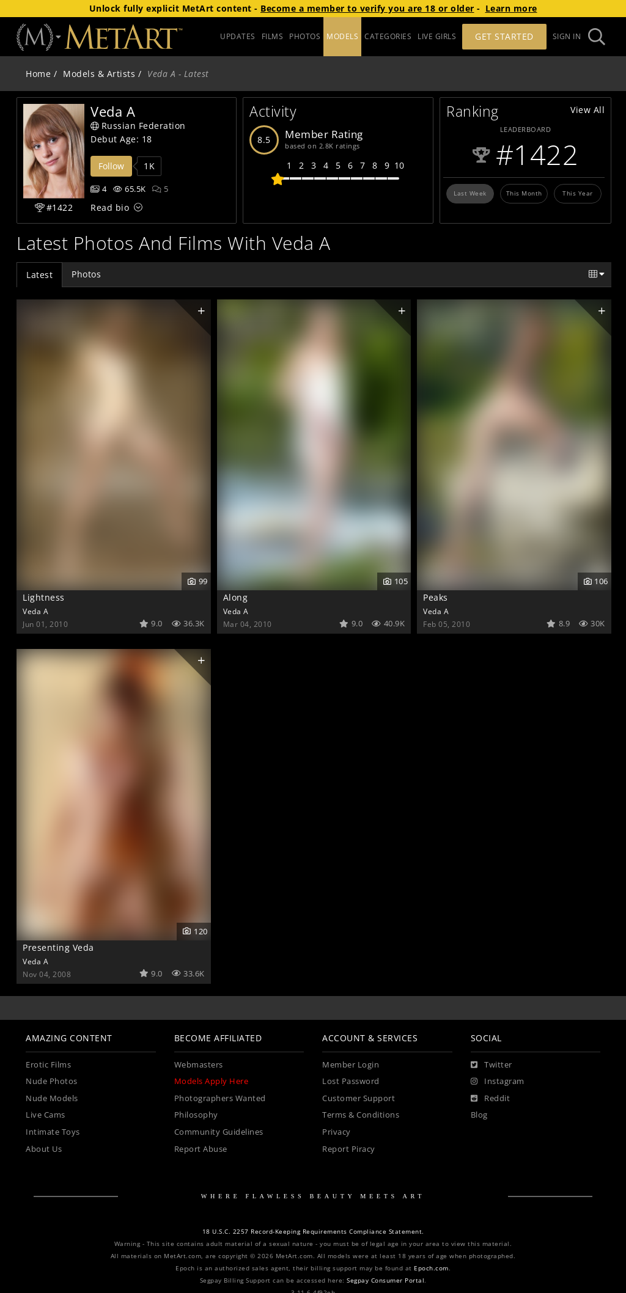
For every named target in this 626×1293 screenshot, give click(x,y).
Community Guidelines (218, 1132)
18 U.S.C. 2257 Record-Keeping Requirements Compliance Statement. (313, 1232)
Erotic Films (48, 1065)
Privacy (336, 1132)
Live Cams (45, 1115)
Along (235, 597)
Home (38, 73)
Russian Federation (138, 125)
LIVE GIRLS (437, 36)
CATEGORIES (387, 36)
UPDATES (238, 36)
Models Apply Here (211, 1081)
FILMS (273, 36)
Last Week (470, 193)
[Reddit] (490, 1098)
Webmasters (198, 1065)
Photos (86, 274)
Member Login (350, 1065)
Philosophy (196, 1115)
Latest (39, 274)
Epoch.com (431, 1268)
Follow (111, 166)
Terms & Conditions (360, 1115)
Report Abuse (200, 1149)
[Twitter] (491, 1065)
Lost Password (351, 1081)
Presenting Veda (58, 947)
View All (587, 109)
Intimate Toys (53, 1132)
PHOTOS (304, 36)
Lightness (44, 597)
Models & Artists (99, 73)
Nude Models (52, 1098)
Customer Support (358, 1098)
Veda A (35, 611)
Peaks (435, 597)
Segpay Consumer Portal (385, 1280)
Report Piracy (348, 1149)
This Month (524, 193)
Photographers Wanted (220, 1098)
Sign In (567, 36)
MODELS (342, 36)
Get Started (504, 36)
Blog (479, 1115)
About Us (44, 1149)
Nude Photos (52, 1081)
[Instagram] (498, 1081)
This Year (577, 193)
